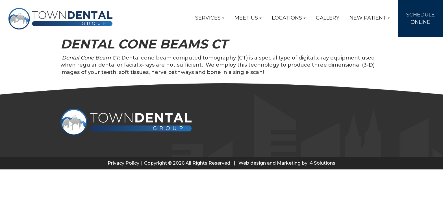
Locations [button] (289, 18)
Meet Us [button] (248, 18)
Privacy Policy (123, 163)
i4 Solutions (322, 163)
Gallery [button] (327, 18)
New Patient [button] (369, 18)
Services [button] (209, 18)
